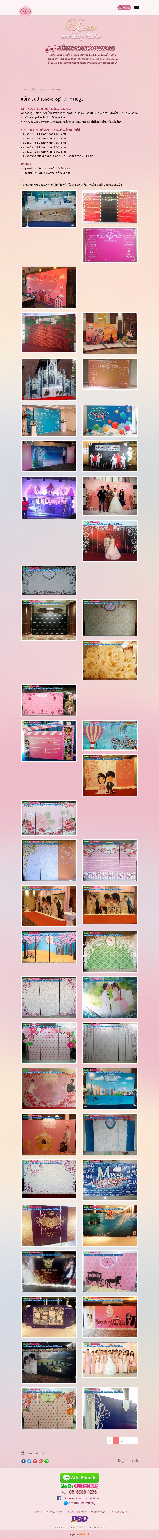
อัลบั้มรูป (34, 89)
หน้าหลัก (24, 89)
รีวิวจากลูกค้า (98, 1512)
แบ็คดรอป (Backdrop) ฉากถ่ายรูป (50, 89)
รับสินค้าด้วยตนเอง (119, 1512)
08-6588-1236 (83, 1491)
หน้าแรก (38, 1512)
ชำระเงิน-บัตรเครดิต (76, 1512)
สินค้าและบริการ (54, 1512)
